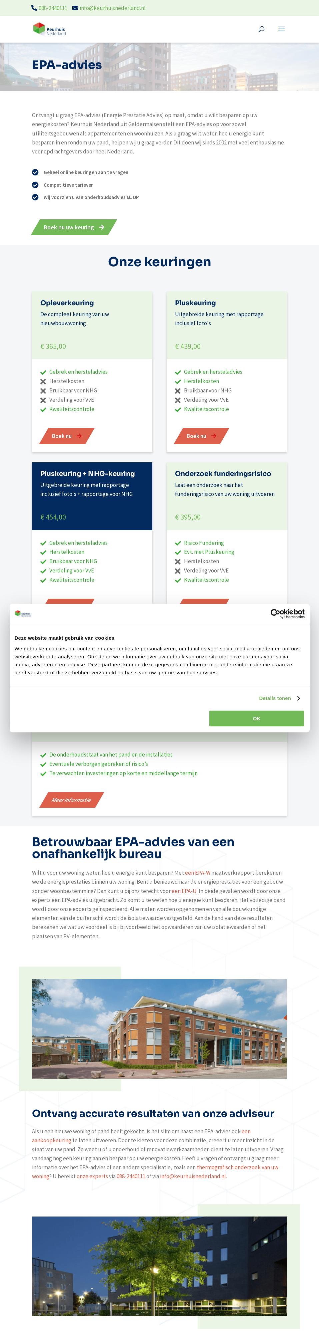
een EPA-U (184, 891)
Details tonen (275, 698)
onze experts (92, 1176)
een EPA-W (197, 872)
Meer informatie (72, 799)
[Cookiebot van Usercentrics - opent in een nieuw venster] (275, 614)
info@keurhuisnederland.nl (113, 8)
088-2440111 (53, 8)
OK (257, 718)
